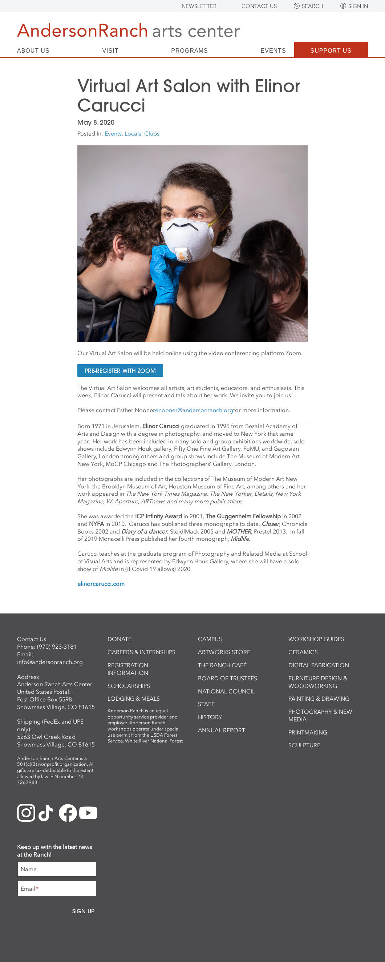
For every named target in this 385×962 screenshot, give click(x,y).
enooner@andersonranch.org (194, 410)
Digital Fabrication (318, 665)
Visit (110, 51)
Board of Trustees (227, 678)
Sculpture (304, 745)
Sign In (358, 6)
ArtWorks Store (224, 652)
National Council (226, 691)
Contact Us (259, 6)
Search (312, 6)
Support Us (331, 51)
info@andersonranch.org (50, 661)
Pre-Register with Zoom (120, 370)
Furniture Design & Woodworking (317, 682)
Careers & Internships (141, 652)
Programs (189, 51)
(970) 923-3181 (57, 646)
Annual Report (221, 730)
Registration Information (128, 668)
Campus (210, 639)
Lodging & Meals (134, 698)
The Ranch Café (222, 665)
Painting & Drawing (318, 698)
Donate (119, 639)
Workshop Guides (316, 639)
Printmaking (307, 732)
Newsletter (199, 6)
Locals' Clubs (142, 133)
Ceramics (303, 652)
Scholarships (129, 685)
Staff (206, 704)
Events (273, 51)
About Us (33, 51)
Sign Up (83, 911)
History (210, 717)
